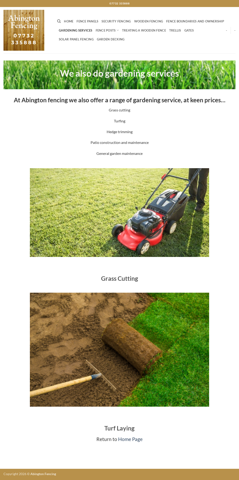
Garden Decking (111, 39)
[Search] (59, 21)
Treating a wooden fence (144, 30)
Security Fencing (116, 21)
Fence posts (107, 30)
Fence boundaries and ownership (195, 21)
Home (68, 21)
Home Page (130, 439)
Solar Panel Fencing (76, 39)
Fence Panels (87, 21)
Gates (189, 30)
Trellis (175, 30)
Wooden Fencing (148, 21)
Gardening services (75, 30)
